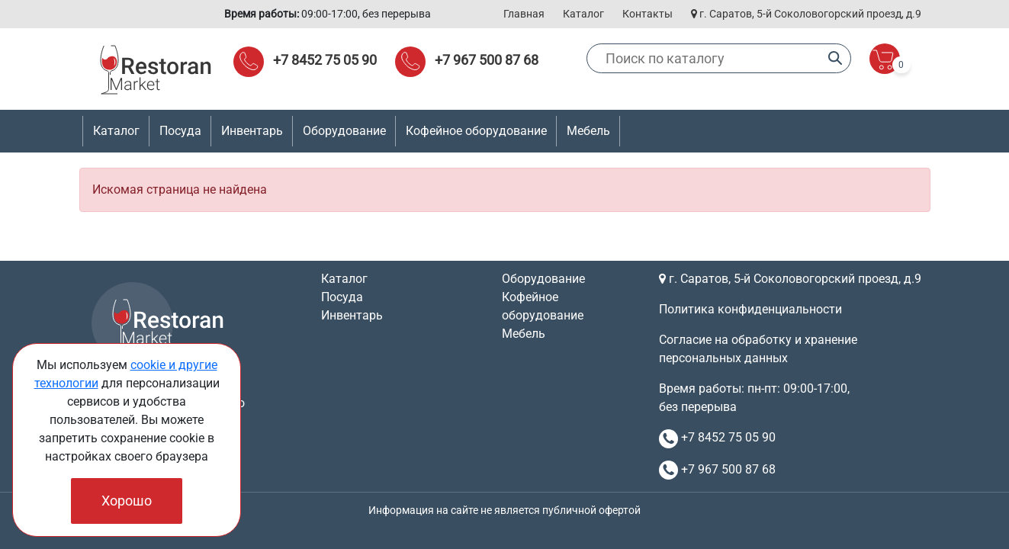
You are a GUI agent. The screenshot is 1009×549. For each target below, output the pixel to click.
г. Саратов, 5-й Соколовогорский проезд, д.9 (806, 14)
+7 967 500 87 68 (486, 60)
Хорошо (126, 501)
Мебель (523, 333)
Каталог (583, 14)
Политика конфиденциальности (750, 309)
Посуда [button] (180, 131)
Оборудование (543, 278)
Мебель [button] (588, 131)
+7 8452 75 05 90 (325, 60)
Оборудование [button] (344, 131)
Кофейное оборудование (476, 131)
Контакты (647, 14)
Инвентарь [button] (252, 131)
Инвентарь (352, 315)
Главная (524, 14)
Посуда (342, 297)
